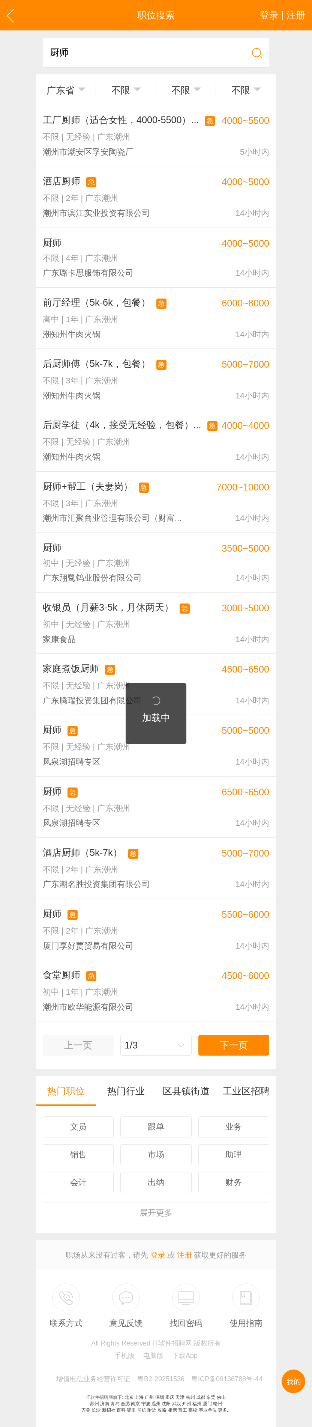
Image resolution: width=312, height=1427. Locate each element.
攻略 (162, 1410)
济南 (104, 1403)
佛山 (221, 1397)
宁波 (145, 1403)
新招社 (109, 1410)
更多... (224, 1410)
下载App (185, 1355)
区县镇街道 (186, 1091)
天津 (180, 1397)
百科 (121, 1410)
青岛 (115, 1403)
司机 (141, 1410)
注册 (184, 1255)
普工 (182, 1410)
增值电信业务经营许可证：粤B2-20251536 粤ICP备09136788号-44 (159, 1379)
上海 (139, 1397)
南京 (135, 1403)
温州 (156, 1403)
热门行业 (126, 1091)
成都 (200, 1397)
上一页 (78, 1045)
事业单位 (208, 1410)
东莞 (210, 1397)
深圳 (159, 1397)
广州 (149, 1397)
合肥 (125, 1403)
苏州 (94, 1403)
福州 (196, 1403)
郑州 (186, 1403)
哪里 (131, 1410)
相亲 (172, 1410)
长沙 (96, 1410)
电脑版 (153, 1355)
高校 (192, 1410)
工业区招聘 (246, 1091)
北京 (129, 1397)
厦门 (207, 1403)
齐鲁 (85, 1410)
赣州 (217, 1403)
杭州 (190, 1397)
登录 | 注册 (282, 15)
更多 (156, 1212)
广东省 (60, 90)
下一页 (234, 1045)
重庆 (169, 1397)
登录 (157, 1255)
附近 (151, 1410)
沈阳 (166, 1403)
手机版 (124, 1355)
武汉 (176, 1403)
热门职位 (66, 1091)
